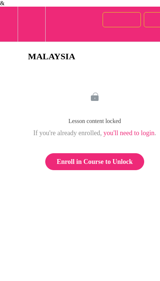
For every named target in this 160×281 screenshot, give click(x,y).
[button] (9, 24)
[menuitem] (31, 24)
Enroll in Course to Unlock (95, 161)
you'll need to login (128, 133)
